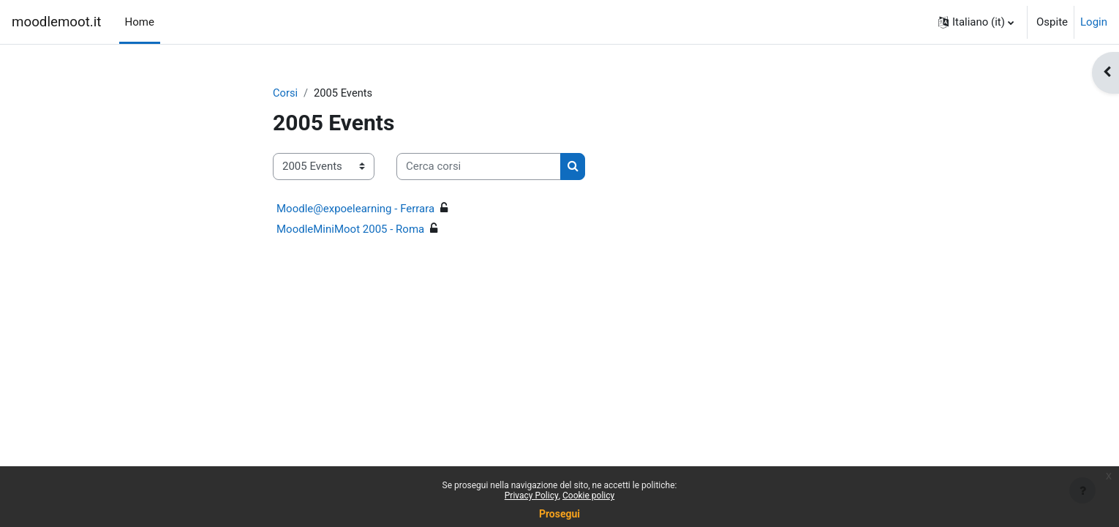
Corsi (285, 93)
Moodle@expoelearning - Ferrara (355, 208)
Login (1093, 22)
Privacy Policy (532, 495)
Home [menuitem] (139, 22)
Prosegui (559, 514)
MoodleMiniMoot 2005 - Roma (350, 229)
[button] (976, 22)
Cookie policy (588, 495)
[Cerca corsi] (478, 167)
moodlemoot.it (57, 22)
